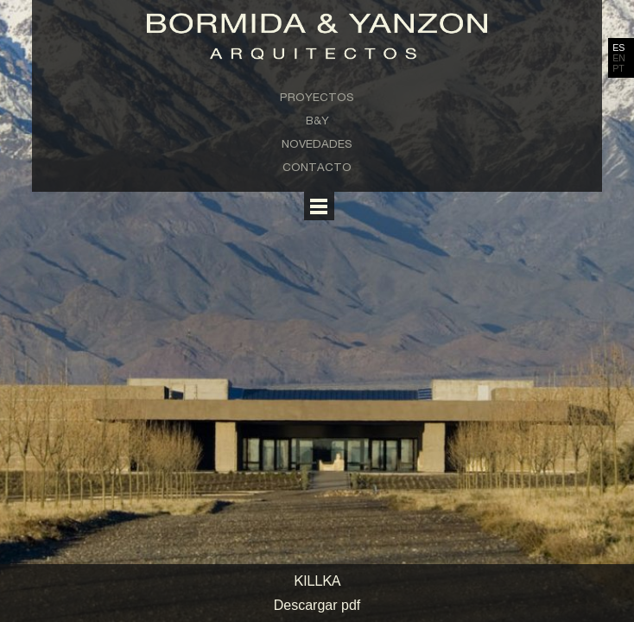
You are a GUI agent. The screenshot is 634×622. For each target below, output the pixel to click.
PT (618, 68)
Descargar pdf (317, 605)
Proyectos (317, 97)
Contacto (317, 167)
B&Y (317, 120)
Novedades (317, 143)
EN (618, 58)
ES (618, 47)
